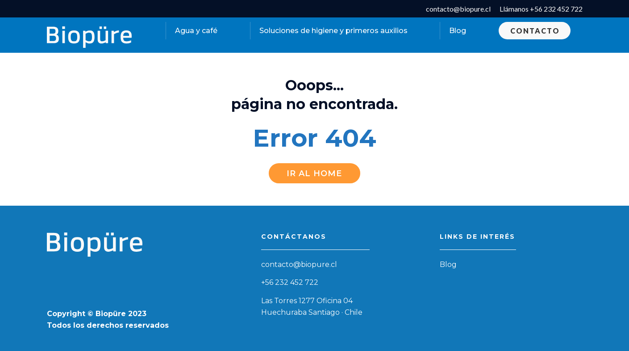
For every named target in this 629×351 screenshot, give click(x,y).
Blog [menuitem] (457, 30)
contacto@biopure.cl (299, 264)
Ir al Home (314, 173)
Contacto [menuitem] (535, 30)
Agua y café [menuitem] (196, 30)
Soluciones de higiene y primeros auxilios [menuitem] (333, 30)
